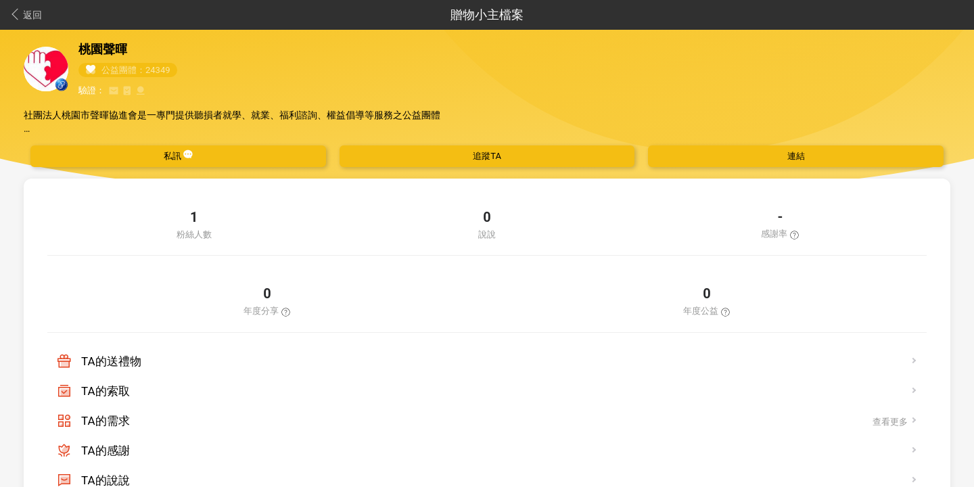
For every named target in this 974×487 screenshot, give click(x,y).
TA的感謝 (105, 450)
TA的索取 (105, 391)
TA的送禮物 (111, 361)
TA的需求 (105, 420)
